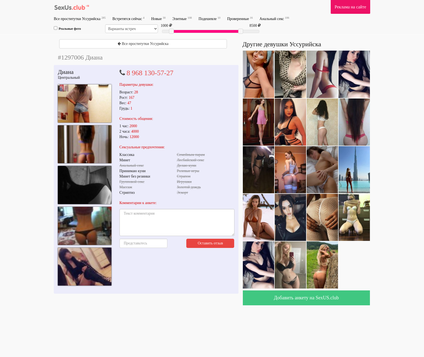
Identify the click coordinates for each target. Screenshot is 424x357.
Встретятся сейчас (128, 18)
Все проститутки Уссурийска (80, 18)
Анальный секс (274, 18)
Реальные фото (67, 28)
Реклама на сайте (350, 7)
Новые (158, 18)
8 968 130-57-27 (150, 73)
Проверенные (240, 18)
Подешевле (209, 18)
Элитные (182, 18)
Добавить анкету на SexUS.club (306, 297)
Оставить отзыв (210, 243)
